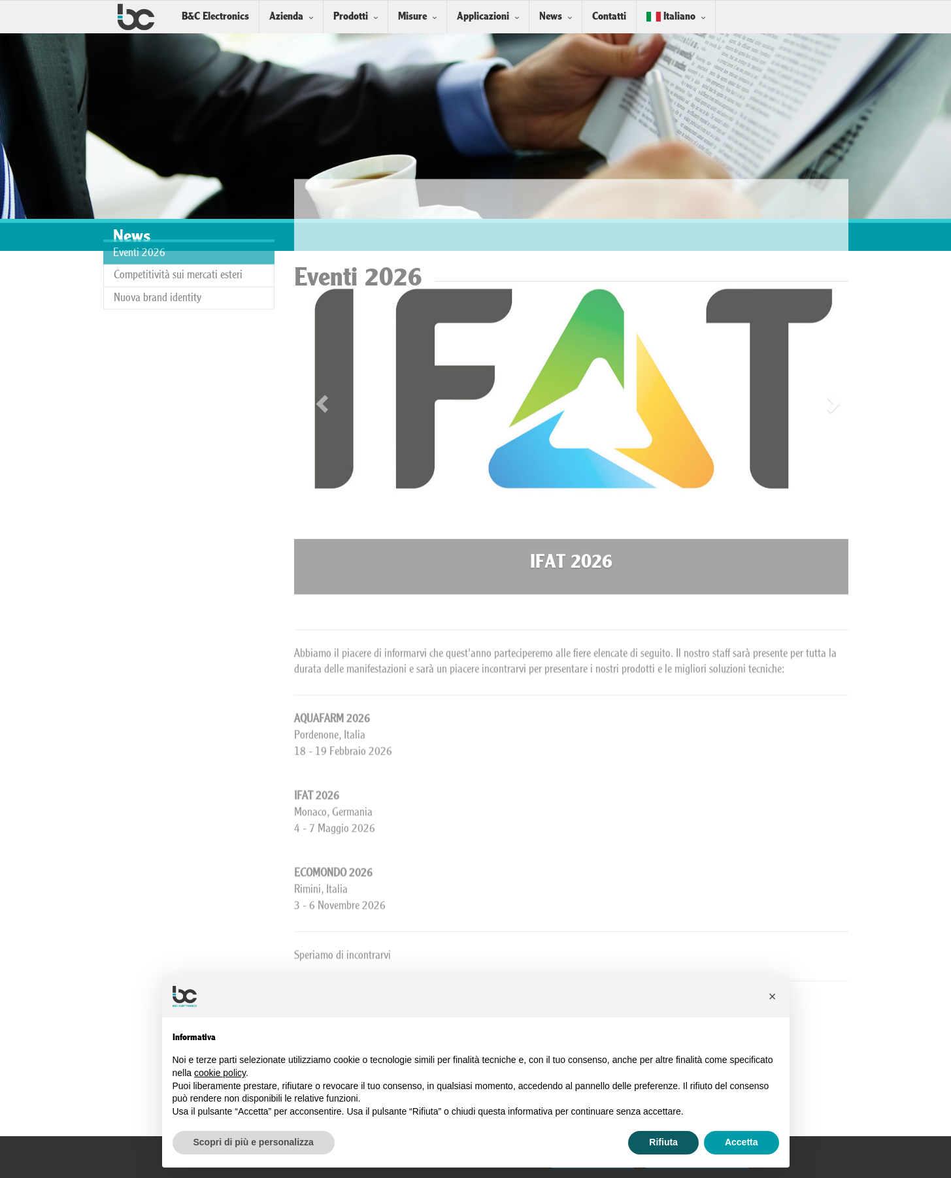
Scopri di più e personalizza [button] (253, 1142)
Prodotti (350, 16)
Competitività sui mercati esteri (178, 234)
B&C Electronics (215, 16)
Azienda (286, 16)
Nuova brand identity (157, 257)
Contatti (609, 16)
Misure (412, 16)
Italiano (670, 16)
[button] (772, 996)
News (550, 16)
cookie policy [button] (220, 1073)
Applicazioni (483, 16)
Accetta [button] (741, 1142)
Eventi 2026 (139, 212)
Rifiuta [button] (663, 1142)
